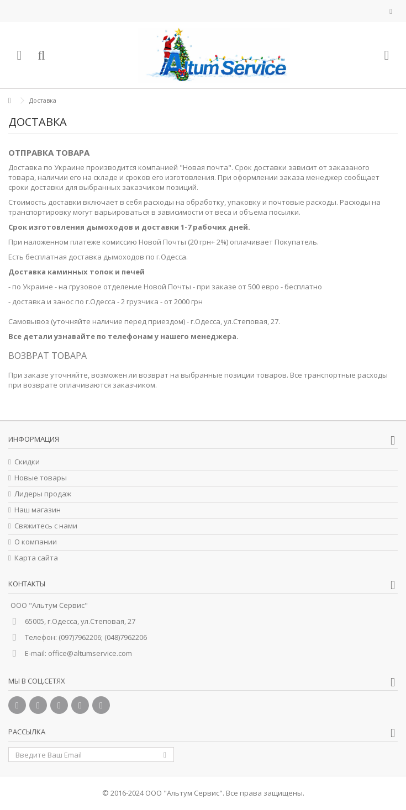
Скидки (27, 462)
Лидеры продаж (42, 494)
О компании (35, 542)
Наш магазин (37, 510)
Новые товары (40, 478)
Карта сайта (36, 558)
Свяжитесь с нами (45, 526)
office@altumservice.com (90, 653)
